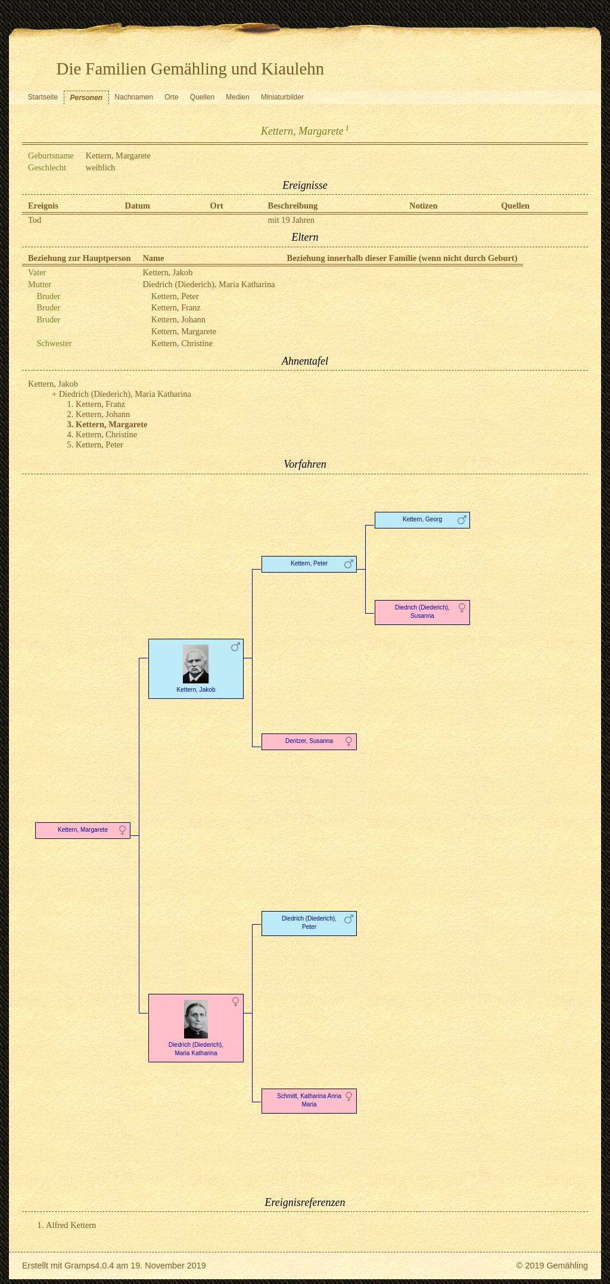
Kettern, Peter (175, 296)
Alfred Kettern (71, 1225)
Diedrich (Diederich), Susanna (422, 611)
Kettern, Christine (182, 343)
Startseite (43, 97)
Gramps (79, 1265)
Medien (237, 97)
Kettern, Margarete (183, 331)
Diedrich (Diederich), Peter (309, 922)
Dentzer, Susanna (309, 741)
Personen (86, 98)
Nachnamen (133, 97)
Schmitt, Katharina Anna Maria (309, 1100)
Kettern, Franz (176, 307)
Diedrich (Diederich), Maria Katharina (208, 284)
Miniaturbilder (282, 97)
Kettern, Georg (422, 519)
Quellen (202, 97)
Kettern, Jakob (167, 272)
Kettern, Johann (178, 319)
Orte (171, 97)
